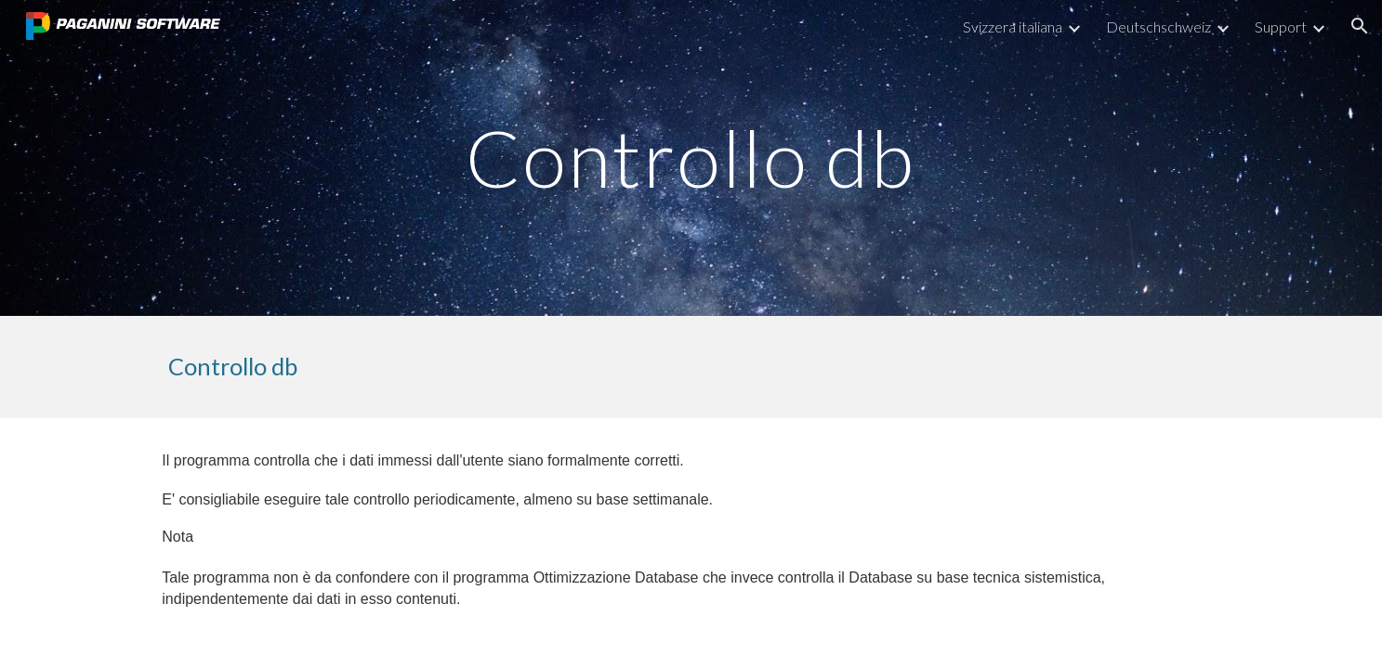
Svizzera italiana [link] (1012, 26)
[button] (1359, 26)
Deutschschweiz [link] (1158, 26)
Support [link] (1281, 26)
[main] (691, 157)
